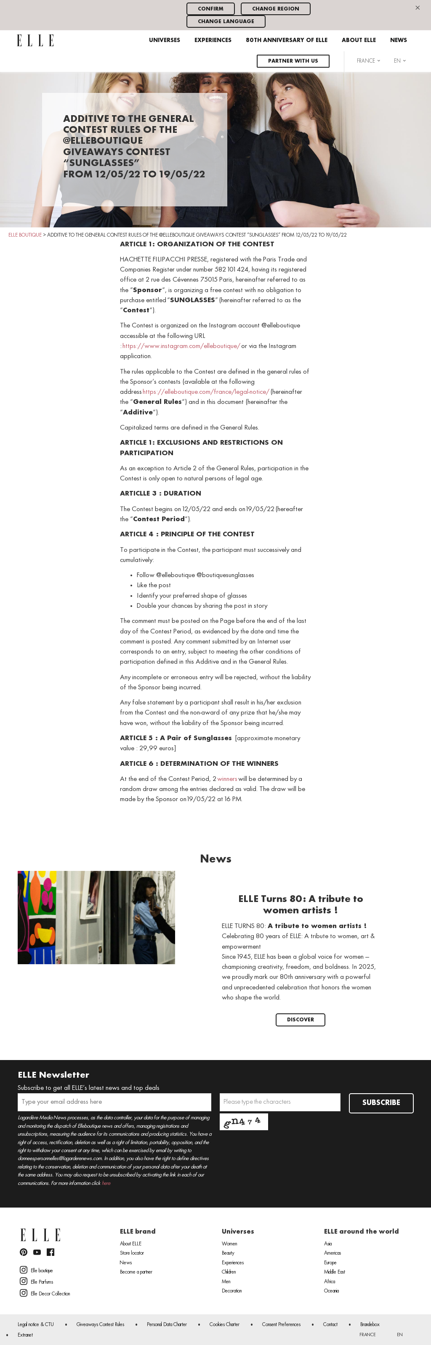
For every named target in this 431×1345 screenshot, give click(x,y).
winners (227, 779)
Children (229, 1272)
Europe (330, 1263)
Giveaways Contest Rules (100, 1324)
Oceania (331, 1291)
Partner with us (293, 61)
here (106, 1183)
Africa (329, 1281)
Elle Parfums (36, 1281)
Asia (328, 1244)
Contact (330, 1324)
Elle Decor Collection (45, 1293)
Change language (226, 21)
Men (226, 1281)
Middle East (334, 1272)
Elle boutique (36, 1270)
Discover (300, 1020)
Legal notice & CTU (36, 1324)
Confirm (210, 9)
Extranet (25, 1335)
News (398, 40)
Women (229, 1244)
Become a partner (136, 1272)
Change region (275, 9)
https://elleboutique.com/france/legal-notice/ (206, 392)
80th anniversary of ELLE (286, 40)
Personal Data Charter (167, 1324)
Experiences (212, 40)
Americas (332, 1253)
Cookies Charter (224, 1324)
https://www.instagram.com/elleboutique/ (181, 346)
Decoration (232, 1291)
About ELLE (359, 40)
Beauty (228, 1253)
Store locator (132, 1253)
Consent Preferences (281, 1324)
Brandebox (370, 1324)
